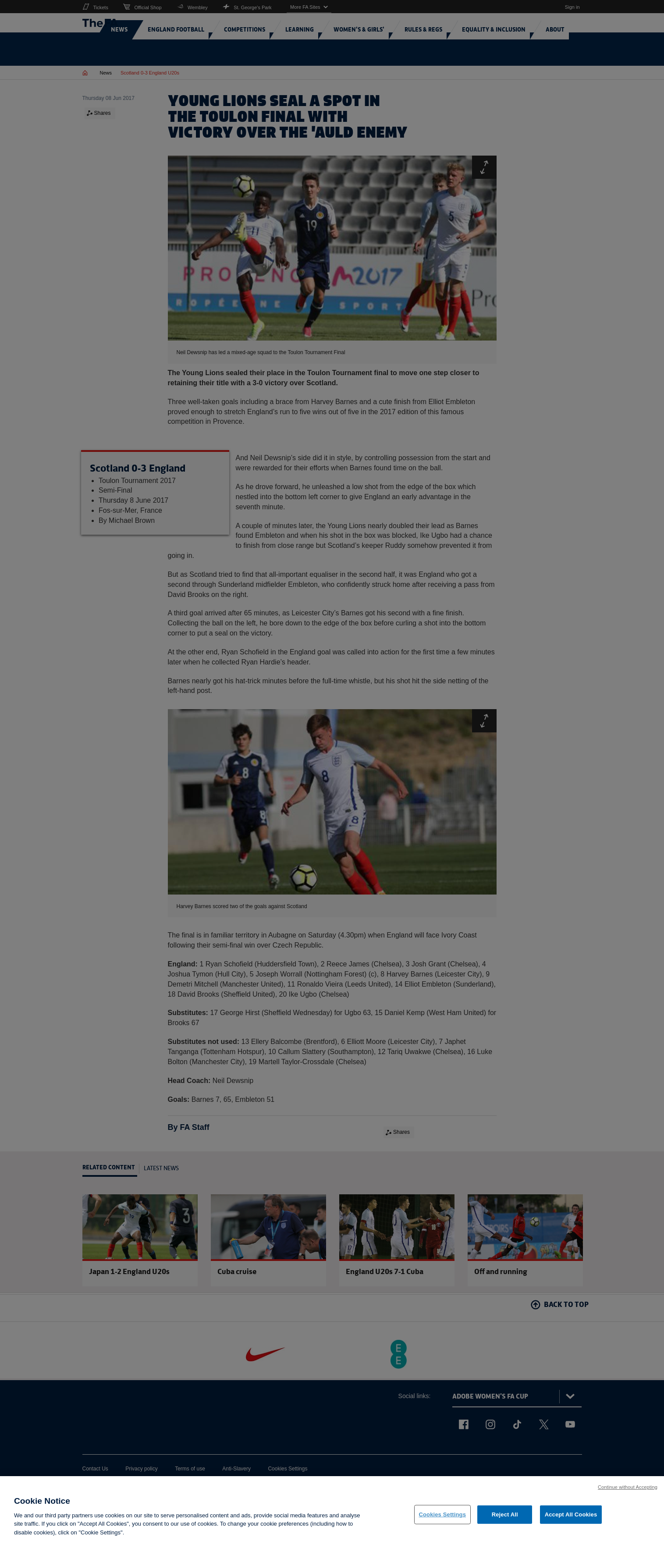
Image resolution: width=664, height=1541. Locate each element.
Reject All (505, 1522)
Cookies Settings (442, 1522)
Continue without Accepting (627, 1494)
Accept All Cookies (571, 1522)
